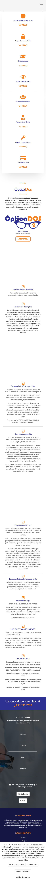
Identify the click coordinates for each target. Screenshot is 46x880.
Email (23, 757)
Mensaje (23, 768)
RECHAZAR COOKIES (16, 864)
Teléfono (23, 745)
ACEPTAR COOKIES (23, 871)
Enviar (23, 800)
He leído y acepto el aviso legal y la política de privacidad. (23, 786)
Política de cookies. (23, 877)
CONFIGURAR (32, 864)
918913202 (23, 841)
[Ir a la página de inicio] (1, 5)
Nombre (23, 734)
